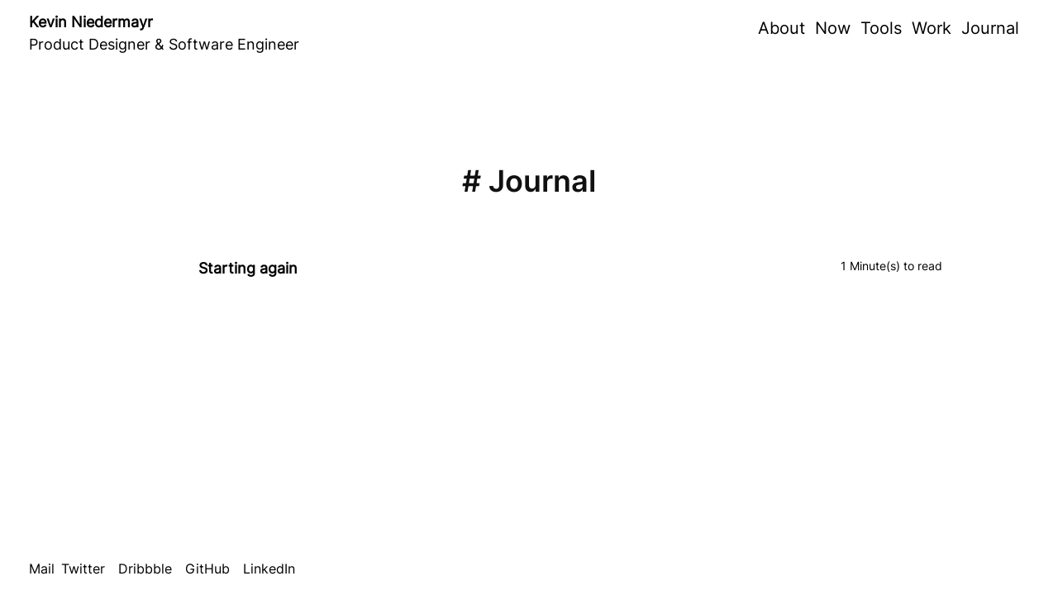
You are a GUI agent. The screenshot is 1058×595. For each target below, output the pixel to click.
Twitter (83, 568)
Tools (881, 28)
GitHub (207, 568)
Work (931, 28)
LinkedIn (269, 568)
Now (833, 28)
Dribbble (145, 568)
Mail (42, 568)
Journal (990, 28)
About (781, 28)
